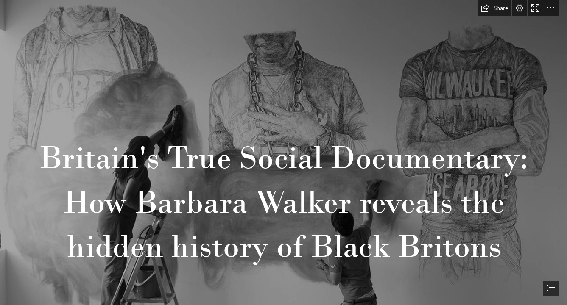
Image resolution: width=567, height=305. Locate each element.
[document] (283, 152)
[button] (494, 8)
